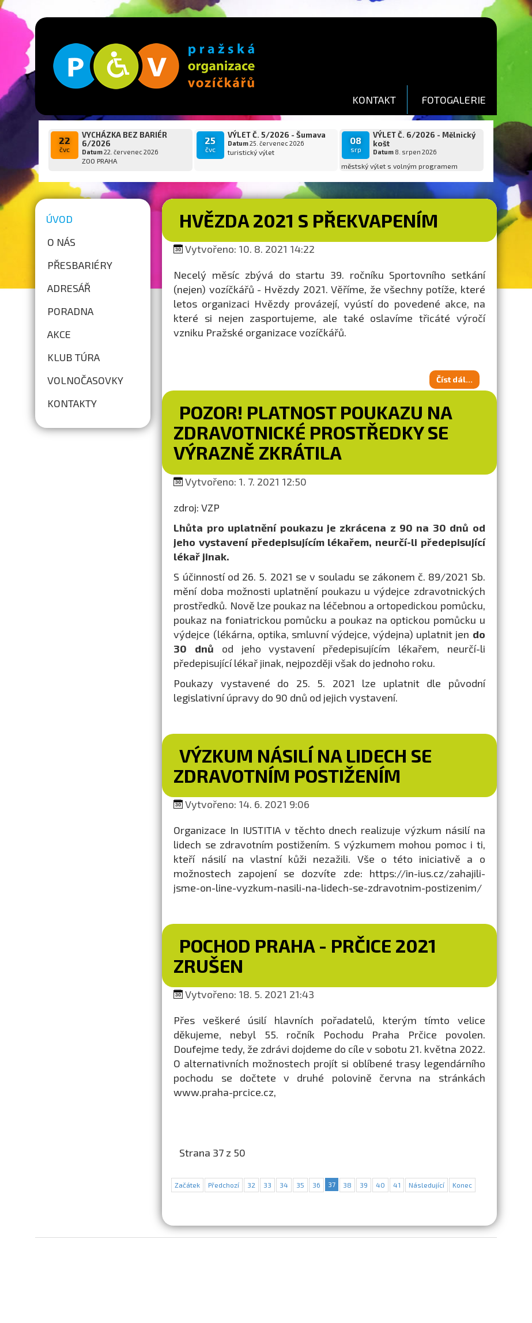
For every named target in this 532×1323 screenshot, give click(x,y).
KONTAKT (374, 99)
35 (300, 1185)
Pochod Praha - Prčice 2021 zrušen (304, 955)
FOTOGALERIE (453, 99)
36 (316, 1185)
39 (364, 1185)
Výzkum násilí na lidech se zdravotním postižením (302, 765)
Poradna (70, 311)
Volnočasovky (85, 380)
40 (380, 1185)
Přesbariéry (79, 265)
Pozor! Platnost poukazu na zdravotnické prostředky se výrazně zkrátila (312, 432)
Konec (462, 1185)
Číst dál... (454, 379)
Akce (59, 334)
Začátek (187, 1185)
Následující (426, 1185)
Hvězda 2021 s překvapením (308, 220)
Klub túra (73, 357)
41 (397, 1185)
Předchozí (223, 1185)
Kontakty (72, 403)
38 (347, 1185)
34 (284, 1185)
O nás (61, 242)
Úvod (59, 219)
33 (267, 1185)
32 (251, 1185)
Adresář (68, 288)
